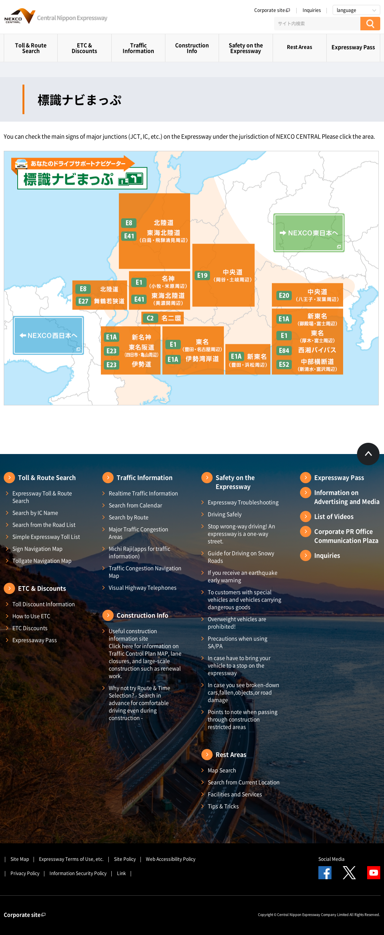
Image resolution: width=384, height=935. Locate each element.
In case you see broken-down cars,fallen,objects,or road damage (243, 692)
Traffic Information (138, 47)
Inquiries (312, 10)
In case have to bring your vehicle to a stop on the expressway (239, 665)
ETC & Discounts (84, 47)
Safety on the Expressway (246, 47)
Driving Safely (225, 514)
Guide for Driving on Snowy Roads (241, 556)
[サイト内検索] (317, 23)
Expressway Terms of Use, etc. (71, 859)
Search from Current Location (244, 782)
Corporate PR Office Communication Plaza (346, 536)
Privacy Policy (24, 873)
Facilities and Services (235, 794)
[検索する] (370, 23)
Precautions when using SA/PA (237, 641)
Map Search (222, 770)
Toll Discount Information (43, 603)
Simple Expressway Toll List (46, 536)
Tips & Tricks (223, 806)
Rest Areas (299, 46)
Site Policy (125, 859)
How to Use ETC (31, 615)
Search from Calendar (135, 505)
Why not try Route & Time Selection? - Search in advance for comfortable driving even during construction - (139, 702)
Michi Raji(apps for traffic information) (139, 552)
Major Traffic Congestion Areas (138, 532)
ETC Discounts (30, 627)
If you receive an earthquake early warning (243, 576)
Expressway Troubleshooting (243, 502)
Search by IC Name (35, 512)
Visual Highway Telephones (143, 587)
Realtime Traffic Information (143, 493)
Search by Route (128, 517)
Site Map (19, 859)
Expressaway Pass (34, 639)
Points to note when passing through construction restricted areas (243, 719)
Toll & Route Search (30, 47)
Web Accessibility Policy (170, 859)
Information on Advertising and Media (347, 497)
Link (121, 873)
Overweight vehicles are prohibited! (237, 622)
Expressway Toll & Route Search (42, 496)
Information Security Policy (78, 873)
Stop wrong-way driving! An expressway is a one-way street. (241, 533)
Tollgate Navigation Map (42, 560)
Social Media (331, 859)
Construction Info (192, 47)
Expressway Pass (353, 47)
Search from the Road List (43, 524)
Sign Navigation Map (37, 548)
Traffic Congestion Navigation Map (145, 571)
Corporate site (272, 10)
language (346, 10)
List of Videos (334, 516)
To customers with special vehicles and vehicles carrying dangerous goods (244, 599)
